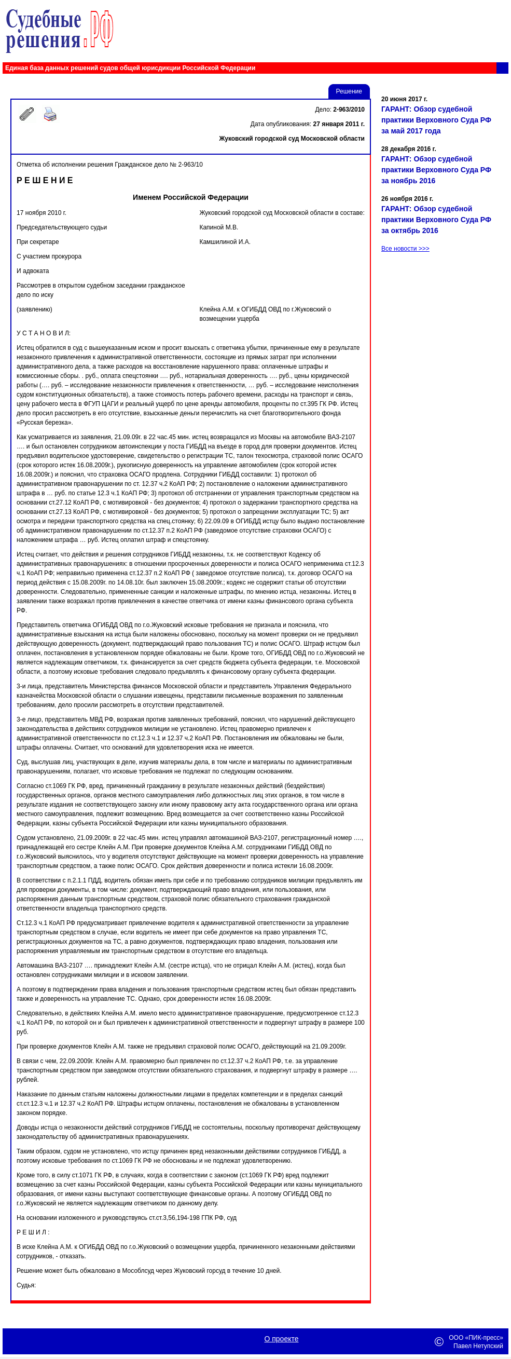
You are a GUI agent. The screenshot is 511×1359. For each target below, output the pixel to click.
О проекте (281, 1339)
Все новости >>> (405, 248)
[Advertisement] (443, 367)
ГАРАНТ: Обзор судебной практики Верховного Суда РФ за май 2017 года (436, 120)
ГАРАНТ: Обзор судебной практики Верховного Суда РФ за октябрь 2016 (436, 220)
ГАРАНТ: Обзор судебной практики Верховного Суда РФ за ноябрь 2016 (436, 170)
